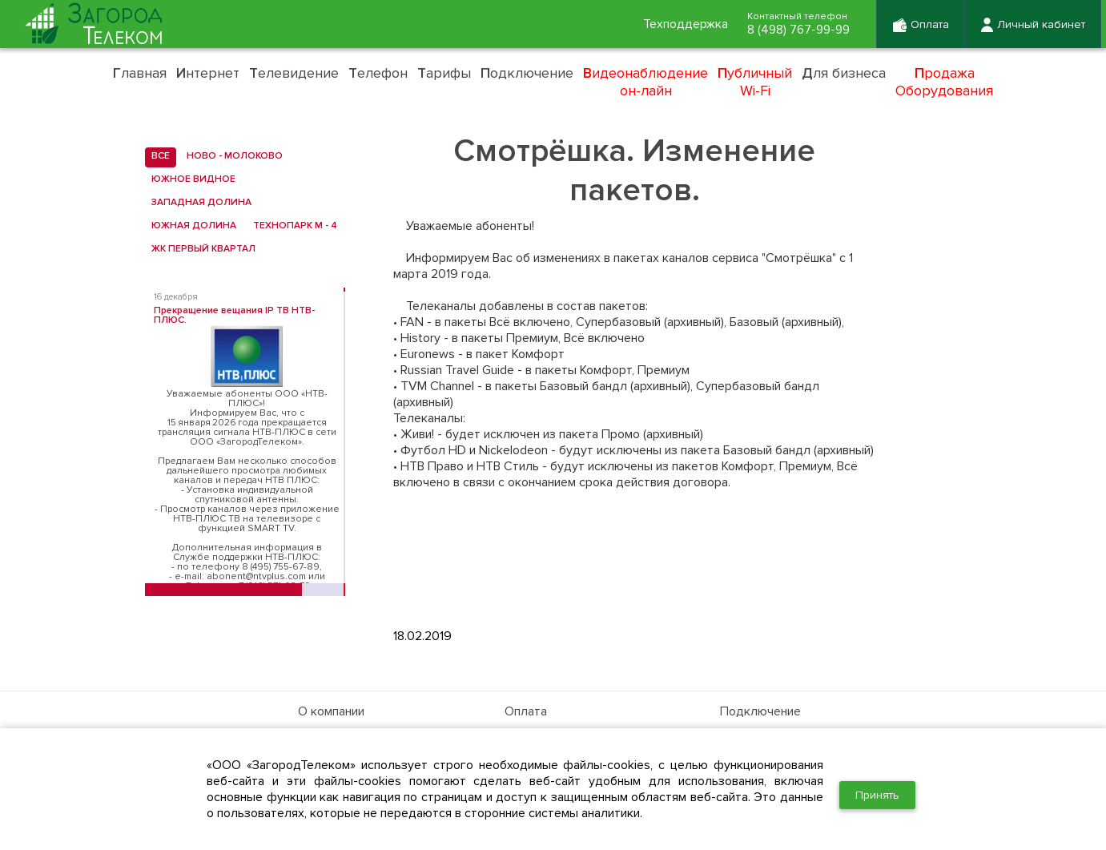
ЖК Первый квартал (200, 249)
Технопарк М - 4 (292, 226)
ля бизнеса (844, 73)
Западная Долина (198, 202)
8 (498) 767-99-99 (796, 30)
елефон (378, 73)
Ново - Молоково (231, 156)
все (157, 156)
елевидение (294, 73)
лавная (140, 73)
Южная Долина (190, 226)
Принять (877, 795)
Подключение (760, 711)
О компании (331, 711)
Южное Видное (190, 179)
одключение (527, 73)
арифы (444, 73)
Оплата (526, 711)
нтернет (207, 73)
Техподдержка (680, 25)
